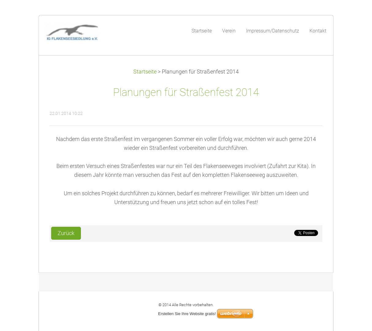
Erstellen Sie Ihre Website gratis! (187, 313)
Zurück (66, 233)
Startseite (145, 72)
